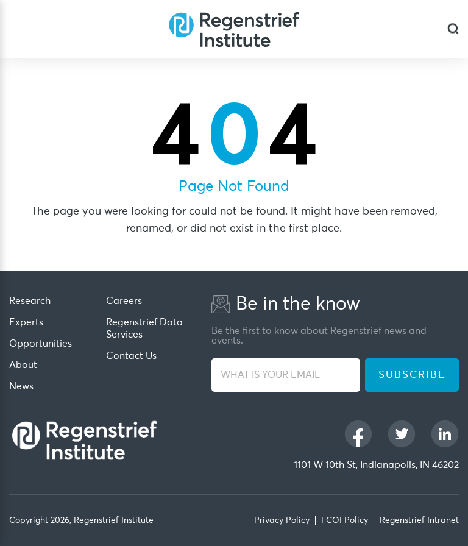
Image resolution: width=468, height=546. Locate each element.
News (21, 386)
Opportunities (40, 344)
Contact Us (131, 356)
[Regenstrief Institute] (234, 29)
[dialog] (453, 29)
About (23, 365)
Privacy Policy (282, 520)
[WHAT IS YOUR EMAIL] (285, 375)
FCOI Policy (344, 520)
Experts (26, 322)
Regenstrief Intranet (419, 520)
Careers (124, 301)
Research (30, 301)
